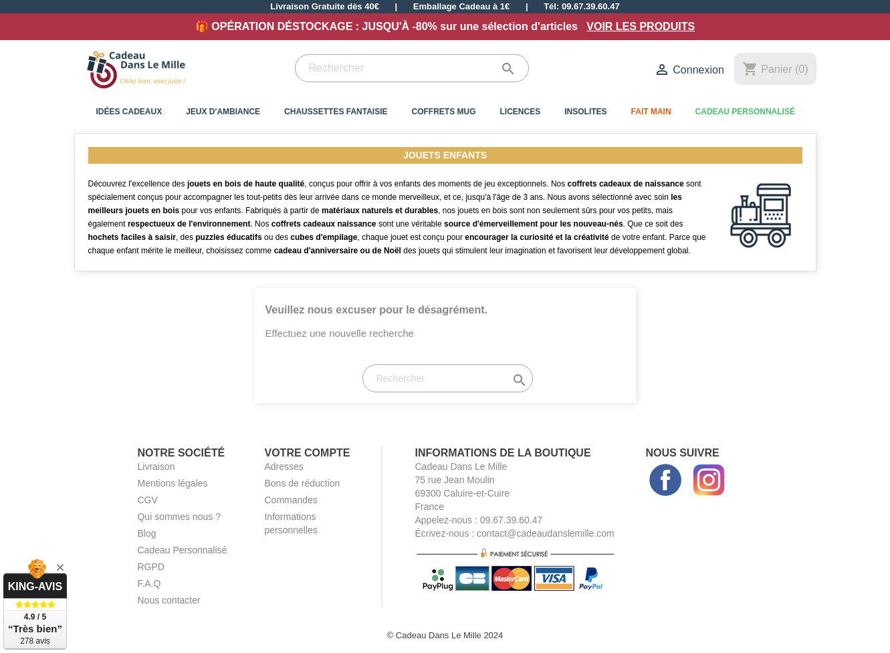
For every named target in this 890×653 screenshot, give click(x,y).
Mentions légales (172, 483)
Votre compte (307, 453)
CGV (147, 500)
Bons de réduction (302, 483)
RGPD (150, 566)
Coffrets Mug (444, 111)
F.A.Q (148, 583)
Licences (520, 111)
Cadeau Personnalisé (745, 111)
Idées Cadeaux (129, 111)
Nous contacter (168, 600)
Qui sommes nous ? (179, 516)
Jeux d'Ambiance (223, 111)
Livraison (156, 466)
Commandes (290, 500)
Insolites (585, 111)
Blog (146, 533)
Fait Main (651, 111)
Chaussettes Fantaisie (335, 111)
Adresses (283, 466)
